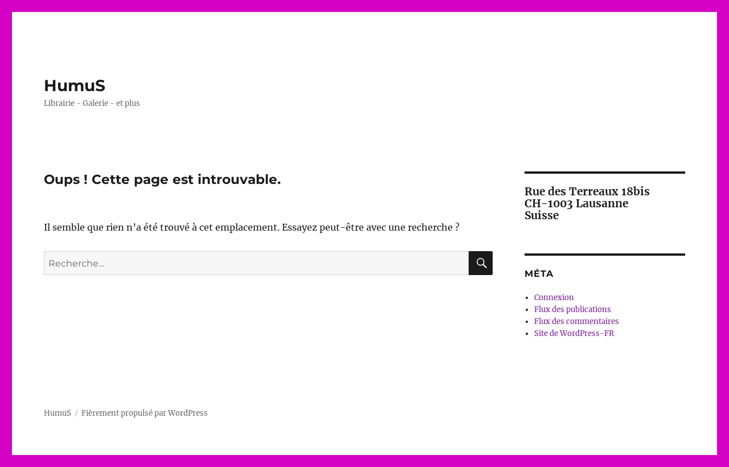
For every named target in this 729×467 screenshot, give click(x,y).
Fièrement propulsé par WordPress (144, 413)
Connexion (554, 297)
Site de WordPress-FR (574, 333)
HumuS (74, 85)
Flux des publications (572, 309)
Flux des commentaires (576, 321)
